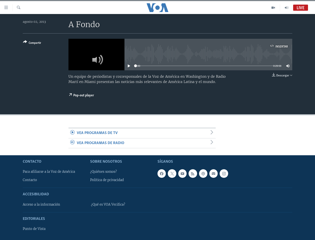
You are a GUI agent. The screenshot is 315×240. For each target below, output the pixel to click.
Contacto (30, 180)
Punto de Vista (34, 229)
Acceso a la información (41, 204)
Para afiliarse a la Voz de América (49, 172)
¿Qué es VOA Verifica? (108, 204)
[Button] (32, 43)
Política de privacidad (107, 180)
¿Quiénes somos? (103, 172)
